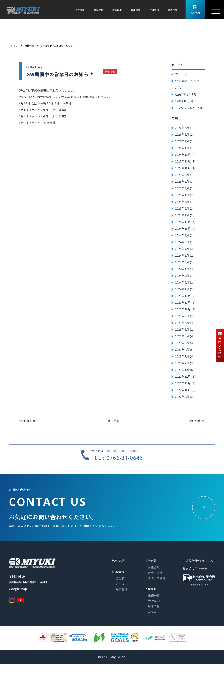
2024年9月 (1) (184, 235)
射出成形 (117, 9)
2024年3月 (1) (184, 276)
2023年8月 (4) (184, 323)
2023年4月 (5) (184, 349)
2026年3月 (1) (184, 134)
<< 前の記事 (27, 421)
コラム (152, 611)
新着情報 (173, 9)
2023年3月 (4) (184, 356)
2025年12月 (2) (185, 155)
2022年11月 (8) (185, 383)
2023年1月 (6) (184, 370)
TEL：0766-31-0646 (117, 457)
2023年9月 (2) (184, 316)
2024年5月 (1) (184, 262)
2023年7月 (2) (184, 329)
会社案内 (154, 9)
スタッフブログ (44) (188, 108)
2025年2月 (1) (184, 208)
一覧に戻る (112, 421)
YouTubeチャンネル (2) (187, 84)
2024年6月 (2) (184, 255)
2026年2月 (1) (184, 141)
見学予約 (195, 9)
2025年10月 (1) (185, 168)
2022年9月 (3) (184, 397)
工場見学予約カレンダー (199, 560)
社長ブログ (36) (185, 94)
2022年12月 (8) (185, 376)
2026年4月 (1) (184, 128)
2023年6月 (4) (184, 336)
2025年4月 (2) (184, 195)
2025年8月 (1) (184, 175)
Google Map (18, 588)
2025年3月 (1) (184, 202)
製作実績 (80, 9)
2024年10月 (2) (185, 228)
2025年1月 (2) (184, 215)
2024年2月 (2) (184, 282)
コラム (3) (182, 74)
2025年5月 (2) (184, 188)
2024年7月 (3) (184, 249)
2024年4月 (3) (184, 269)
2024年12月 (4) (185, 222)
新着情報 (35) (184, 101)
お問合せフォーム (194, 568)
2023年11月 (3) (185, 302)
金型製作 (98, 9)
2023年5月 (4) (184, 343)
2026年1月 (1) (184, 148)
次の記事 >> (197, 421)
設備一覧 (154, 595)
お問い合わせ (219, 345)
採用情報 (135, 9)
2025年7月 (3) (184, 181)
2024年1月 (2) (184, 289)
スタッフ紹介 (157, 578)
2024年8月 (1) (184, 242)
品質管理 (121, 589)
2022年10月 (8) (185, 390)
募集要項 (154, 567)
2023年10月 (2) (185, 309)
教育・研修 (155, 573)
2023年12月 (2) (185, 296)
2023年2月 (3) (184, 363)
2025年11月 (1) (185, 161)
